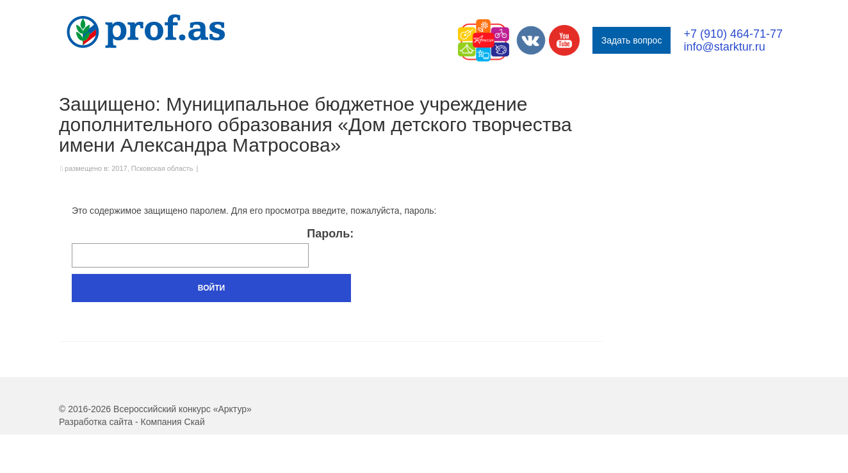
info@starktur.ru (724, 46)
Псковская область (162, 168)
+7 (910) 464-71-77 (733, 34)
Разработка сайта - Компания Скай (132, 422)
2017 (119, 168)
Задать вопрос (631, 40)
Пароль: (213, 247)
